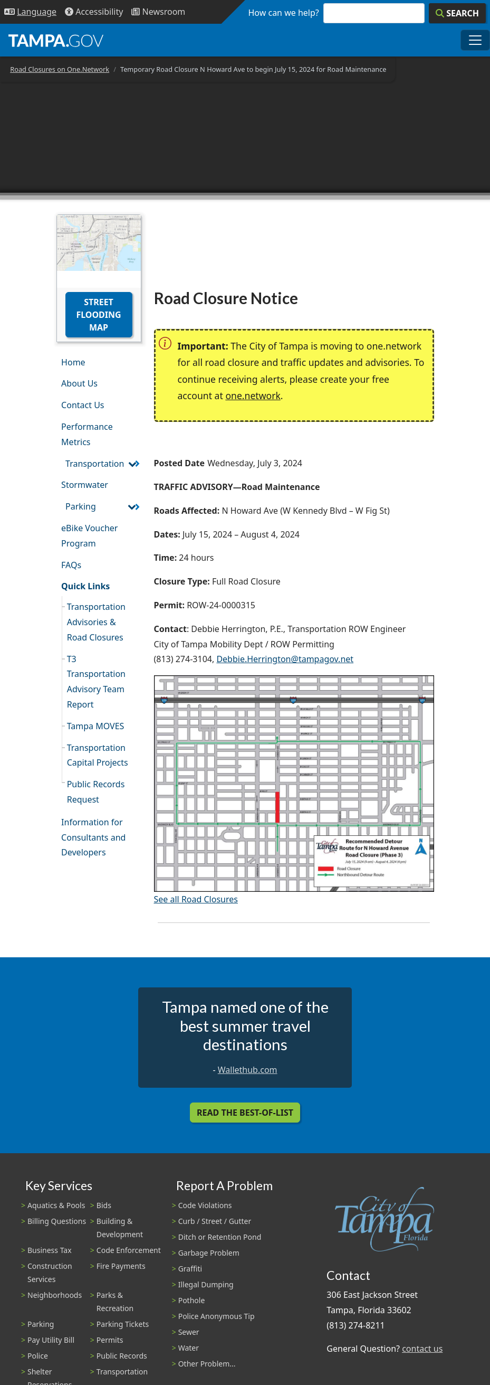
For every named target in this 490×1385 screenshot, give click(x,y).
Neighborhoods (54, 1295)
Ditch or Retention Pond (220, 1237)
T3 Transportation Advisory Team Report (96, 681)
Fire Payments (121, 1266)
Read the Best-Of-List (245, 1112)
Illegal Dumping (206, 1284)
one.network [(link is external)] (252, 395)
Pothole (191, 1300)
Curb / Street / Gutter (215, 1221)
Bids (104, 1205)
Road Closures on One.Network (59, 69)
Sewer (188, 1332)
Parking (80, 506)
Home (73, 362)
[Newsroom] (158, 12)
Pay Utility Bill (50, 1340)
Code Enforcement (129, 1250)
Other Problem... (207, 1364)
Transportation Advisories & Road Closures (96, 622)
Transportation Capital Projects (97, 755)
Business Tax (49, 1250)
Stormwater (84, 485)
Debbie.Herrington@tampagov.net (284, 659)
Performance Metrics (87, 434)
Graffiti (190, 1269)
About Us (79, 383)
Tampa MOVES (95, 726)
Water (188, 1348)
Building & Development (120, 1227)
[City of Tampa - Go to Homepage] (55, 40)
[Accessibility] (94, 12)
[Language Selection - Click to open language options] (30, 12)
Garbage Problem (208, 1253)
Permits (110, 1340)
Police (37, 1356)
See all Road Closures (196, 899)
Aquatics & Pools (56, 1205)
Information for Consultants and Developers (93, 837)
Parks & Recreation (115, 1301)
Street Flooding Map (98, 314)
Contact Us (82, 405)
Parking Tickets (123, 1324)
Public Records (122, 1356)
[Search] (457, 13)
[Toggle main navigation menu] (475, 40)
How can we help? (283, 12)
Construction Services (49, 1272)
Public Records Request (96, 791)
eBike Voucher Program (89, 535)
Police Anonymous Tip (216, 1316)
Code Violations (205, 1205)
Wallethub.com (247, 1070)
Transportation (94, 463)
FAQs (71, 565)
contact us (422, 1348)
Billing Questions (56, 1221)
